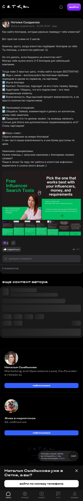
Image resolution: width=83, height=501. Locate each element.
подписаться (41, 385)
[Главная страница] (15, 7)
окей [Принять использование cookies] (73, 455)
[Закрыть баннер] (76, 470)
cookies (61, 458)
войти (74, 7)
